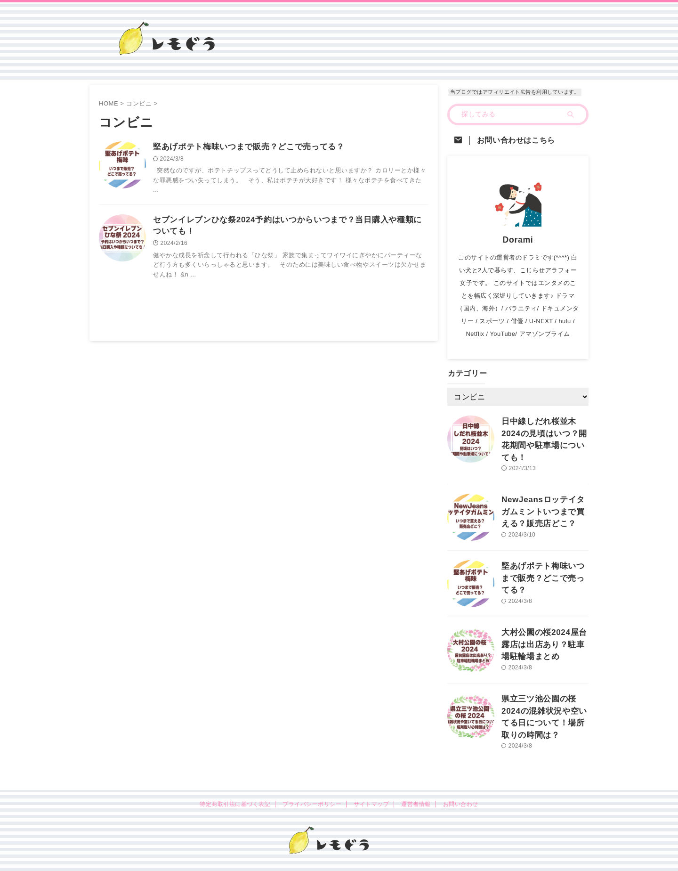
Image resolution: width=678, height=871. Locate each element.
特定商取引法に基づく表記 (235, 782)
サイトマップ (371, 782)
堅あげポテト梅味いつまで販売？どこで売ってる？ (243, 147)
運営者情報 (415, 782)
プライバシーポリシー (311, 782)
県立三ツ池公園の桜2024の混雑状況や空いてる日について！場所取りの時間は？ (543, 697)
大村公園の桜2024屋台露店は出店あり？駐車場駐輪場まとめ (543, 630)
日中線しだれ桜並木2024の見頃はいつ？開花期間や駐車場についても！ (543, 431)
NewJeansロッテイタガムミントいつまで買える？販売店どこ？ (542, 497)
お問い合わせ (460, 782)
